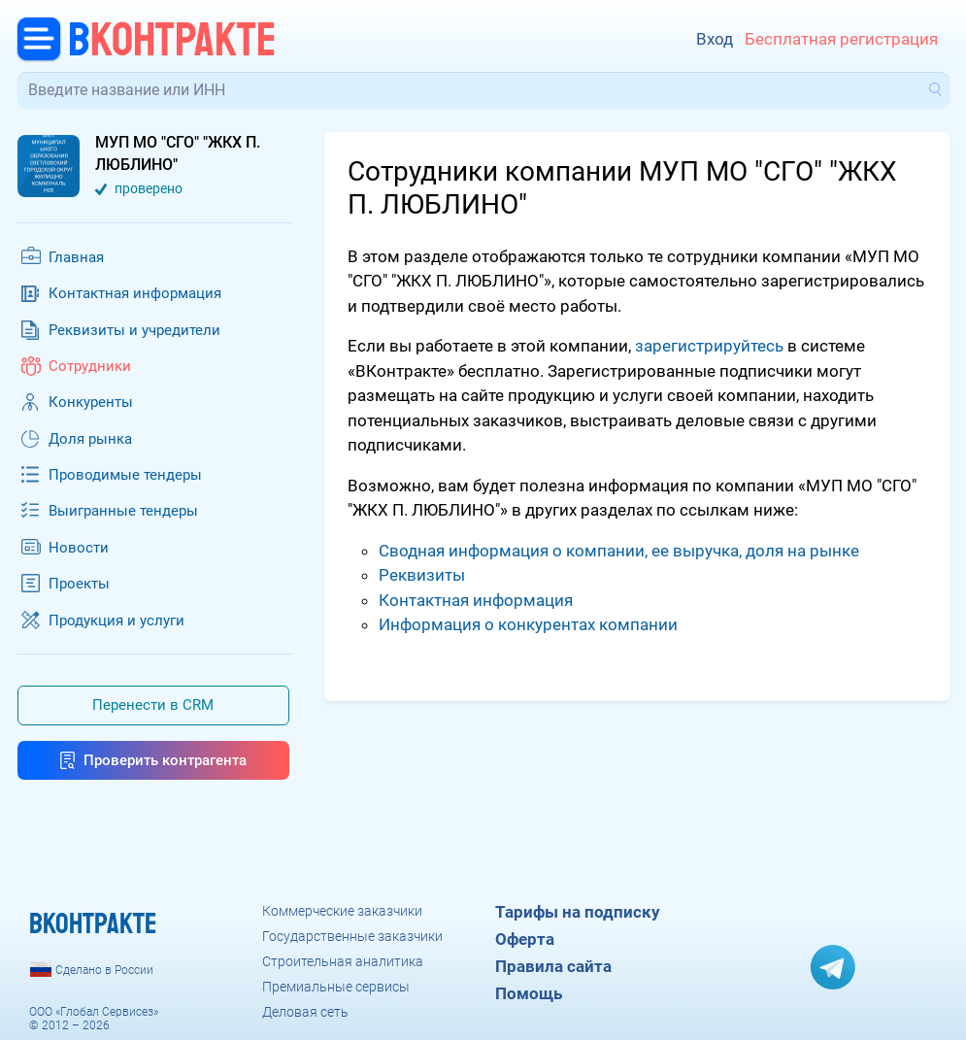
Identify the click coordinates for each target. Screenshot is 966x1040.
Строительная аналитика (342, 961)
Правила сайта (553, 966)
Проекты (79, 583)
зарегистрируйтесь (709, 345)
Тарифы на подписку (577, 912)
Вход (714, 39)
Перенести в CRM (153, 705)
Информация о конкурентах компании (528, 624)
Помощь (528, 993)
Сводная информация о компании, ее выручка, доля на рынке (619, 550)
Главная (76, 257)
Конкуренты (91, 402)
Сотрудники (90, 366)
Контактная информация (135, 293)
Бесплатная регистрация (841, 39)
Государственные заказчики (352, 936)
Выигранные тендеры (123, 511)
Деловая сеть (305, 1012)
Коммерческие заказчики (342, 911)
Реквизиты (422, 575)
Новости (79, 547)
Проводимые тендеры (125, 475)
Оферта (524, 939)
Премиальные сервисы (336, 986)
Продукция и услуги (116, 620)
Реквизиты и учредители (134, 330)
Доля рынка (90, 439)
